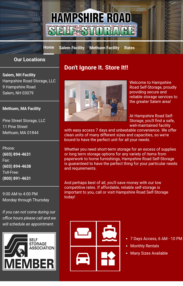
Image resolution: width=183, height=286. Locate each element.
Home (48, 47)
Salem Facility (71, 47)
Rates (129, 47)
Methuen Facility (104, 47)
